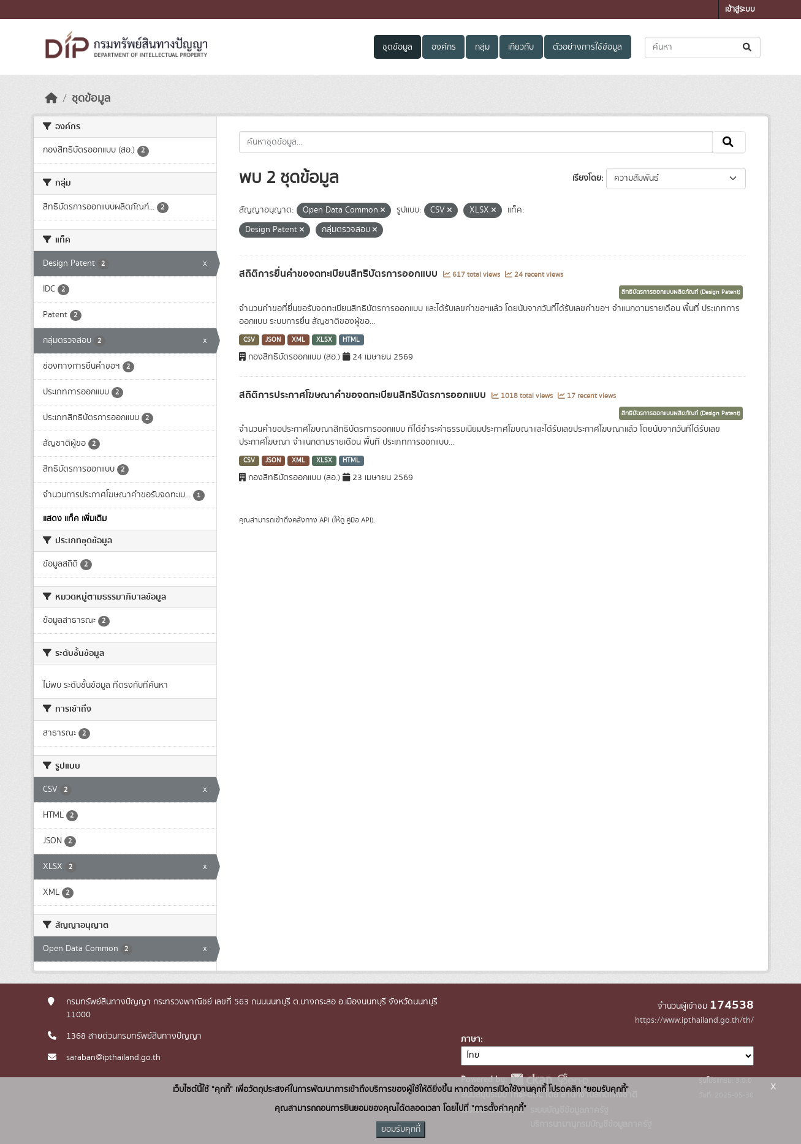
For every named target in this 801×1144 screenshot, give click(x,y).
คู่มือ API (358, 519)
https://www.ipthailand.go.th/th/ (694, 1020)
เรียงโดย (586, 178)
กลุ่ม (482, 47)
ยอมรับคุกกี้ (400, 1129)
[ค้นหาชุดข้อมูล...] (703, 47)
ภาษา (470, 1039)
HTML (351, 340)
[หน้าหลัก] (51, 99)
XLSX (324, 340)
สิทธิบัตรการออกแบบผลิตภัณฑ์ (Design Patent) (680, 292)
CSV (249, 340)
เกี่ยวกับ (521, 47)
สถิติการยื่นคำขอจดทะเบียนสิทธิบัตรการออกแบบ (339, 274)
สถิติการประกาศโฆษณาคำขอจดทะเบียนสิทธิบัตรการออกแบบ (363, 395)
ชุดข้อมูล (397, 47)
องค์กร (443, 47)
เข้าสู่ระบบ (740, 9)
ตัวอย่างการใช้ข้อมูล (587, 47)
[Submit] (748, 47)
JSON (273, 340)
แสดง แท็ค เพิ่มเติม (75, 519)
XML (298, 340)
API (324, 519)
